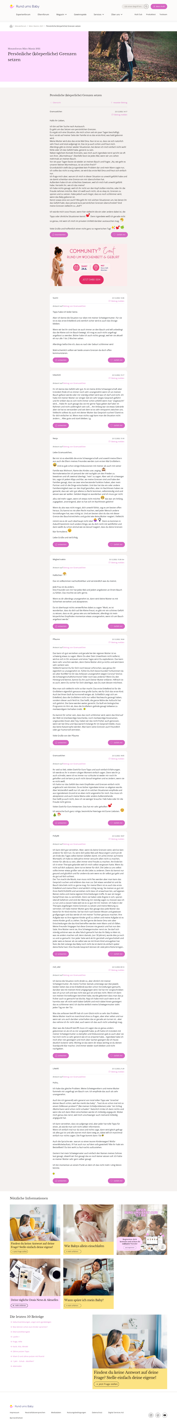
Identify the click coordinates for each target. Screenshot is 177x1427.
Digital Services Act (116, 1412)
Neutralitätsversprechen (35, 1412)
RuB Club (138, 14)
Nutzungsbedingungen (76, 1412)
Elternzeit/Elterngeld (21, 1332)
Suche (146, 6)
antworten (62, 360)
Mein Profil (160, 6)
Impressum (14, 1412)
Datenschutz (97, 1412)
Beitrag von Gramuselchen (74, 306)
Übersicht (57, 102)
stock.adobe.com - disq (169, 79)
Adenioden (17, 1366)
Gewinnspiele (80, 14)
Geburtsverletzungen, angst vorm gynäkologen (32, 1322)
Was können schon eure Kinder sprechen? (30, 1327)
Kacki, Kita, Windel (20, 1346)
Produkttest (151, 14)
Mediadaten (56, 1412)
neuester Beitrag (120, 102)
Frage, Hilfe (17, 1341)
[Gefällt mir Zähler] (119, 234)
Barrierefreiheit (16, 1418)
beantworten (60, 234)
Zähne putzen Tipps (21, 1351)
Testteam (163, 14)
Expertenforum (23, 14)
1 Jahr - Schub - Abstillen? (23, 1361)
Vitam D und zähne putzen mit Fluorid (28, 1356)
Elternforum (43, 14)
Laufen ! (16, 1337)
